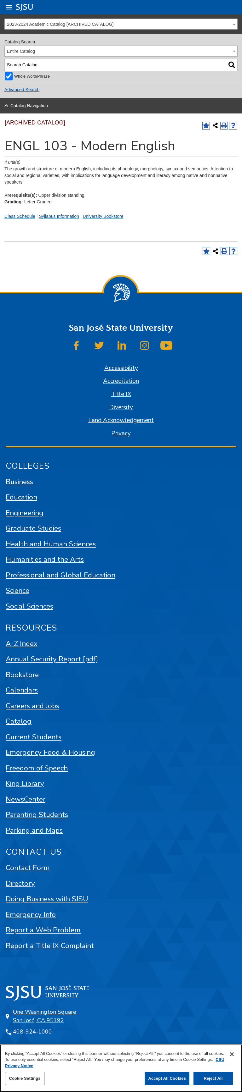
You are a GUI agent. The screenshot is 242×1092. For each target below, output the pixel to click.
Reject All (213, 1078)
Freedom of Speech (37, 768)
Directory (20, 883)
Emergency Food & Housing (50, 752)
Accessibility (121, 368)
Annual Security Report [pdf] (52, 659)
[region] (121, 1068)
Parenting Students (37, 814)
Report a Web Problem (43, 930)
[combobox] (121, 24)
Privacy (121, 433)
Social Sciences (29, 606)
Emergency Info (31, 914)
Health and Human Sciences (51, 544)
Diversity (121, 407)
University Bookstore (103, 216)
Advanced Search (21, 89)
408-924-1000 (32, 1031)
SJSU (25, 7)
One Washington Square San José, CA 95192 (44, 1016)
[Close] (232, 1054)
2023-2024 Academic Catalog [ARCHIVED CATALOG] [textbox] (60, 24)
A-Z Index (21, 643)
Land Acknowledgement (121, 420)
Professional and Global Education (60, 575)
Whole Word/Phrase (32, 76)
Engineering (24, 513)
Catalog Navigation (29, 105)
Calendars (22, 690)
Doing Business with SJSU (47, 899)
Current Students (33, 737)
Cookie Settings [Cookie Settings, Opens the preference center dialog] (24, 1078)
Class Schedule (19, 216)
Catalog (19, 721)
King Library (25, 783)
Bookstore (22, 675)
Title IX (121, 394)
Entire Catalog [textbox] (21, 51)
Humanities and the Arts (45, 559)
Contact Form (28, 868)
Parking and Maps (34, 830)
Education (21, 497)
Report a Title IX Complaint (50, 946)
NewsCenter (25, 799)
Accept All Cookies (167, 1078)
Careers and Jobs (32, 706)
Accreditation (121, 381)
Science (17, 590)
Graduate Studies (33, 528)
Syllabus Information (59, 216)
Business (19, 482)
